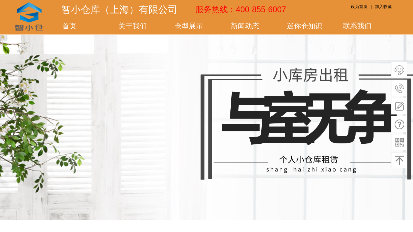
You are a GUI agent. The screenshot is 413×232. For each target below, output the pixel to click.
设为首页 (359, 6)
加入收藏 (383, 6)
